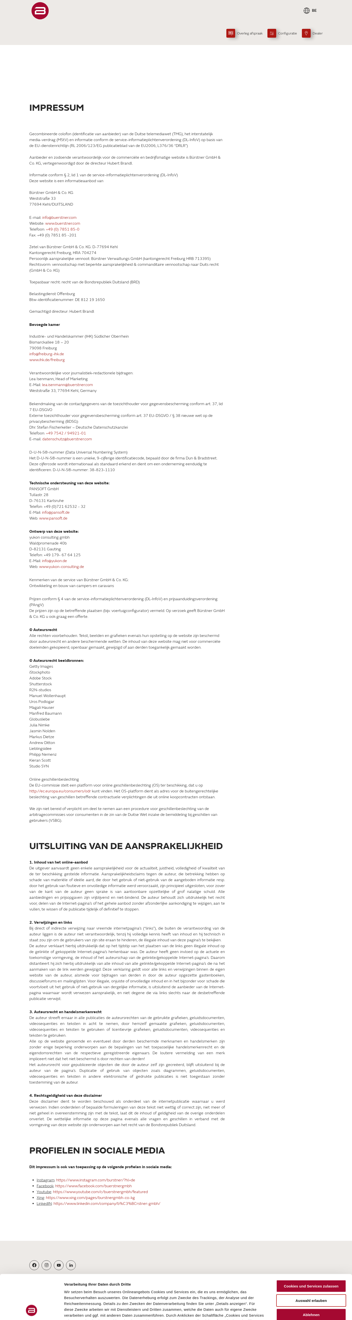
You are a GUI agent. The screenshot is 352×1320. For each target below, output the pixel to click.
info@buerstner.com (59, 217)
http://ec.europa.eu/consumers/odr (60, 791)
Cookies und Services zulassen (311, 1244)
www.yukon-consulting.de (61, 566)
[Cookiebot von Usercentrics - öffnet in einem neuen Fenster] (31, 1310)
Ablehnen (311, 1273)
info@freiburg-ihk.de (46, 354)
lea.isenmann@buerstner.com (67, 384)
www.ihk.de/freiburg (47, 359)
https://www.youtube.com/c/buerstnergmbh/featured (100, 1191)
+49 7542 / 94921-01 (66, 433)
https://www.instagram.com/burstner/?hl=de (95, 1180)
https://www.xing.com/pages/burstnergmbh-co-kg (90, 1197)
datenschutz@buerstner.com (67, 439)
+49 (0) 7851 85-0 (62, 229)
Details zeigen (260, 1310)
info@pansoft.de (56, 512)
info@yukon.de (54, 560)
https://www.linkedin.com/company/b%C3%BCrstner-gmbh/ (107, 1203)
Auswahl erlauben (311, 1259)
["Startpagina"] (40, 11)
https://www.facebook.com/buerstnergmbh (93, 1186)
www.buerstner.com (62, 223)
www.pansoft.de (53, 518)
